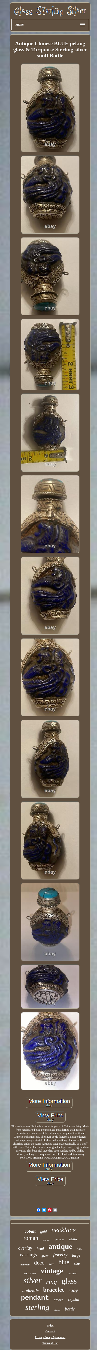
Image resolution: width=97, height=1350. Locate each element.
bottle (70, 1309)
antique (60, 1246)
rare (51, 1264)
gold (43, 1232)
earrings (28, 1255)
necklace (64, 1230)
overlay (25, 1248)
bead (40, 1249)
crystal (73, 1299)
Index (50, 1325)
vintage (52, 1271)
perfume (59, 1239)
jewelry (60, 1255)
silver (33, 1280)
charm (57, 1310)
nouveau (25, 1264)
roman (30, 1238)
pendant (35, 1298)
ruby (73, 1290)
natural (72, 1273)
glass (69, 1281)
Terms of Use (50, 1343)
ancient (46, 1239)
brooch (59, 1300)
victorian (30, 1273)
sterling (37, 1307)
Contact (50, 1331)
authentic (30, 1290)
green (45, 1256)
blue (63, 1262)
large (76, 1255)
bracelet (53, 1289)
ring (51, 1281)
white (73, 1239)
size (77, 1263)
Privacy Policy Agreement (50, 1337)
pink (79, 1249)
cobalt (30, 1231)
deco (39, 1263)
